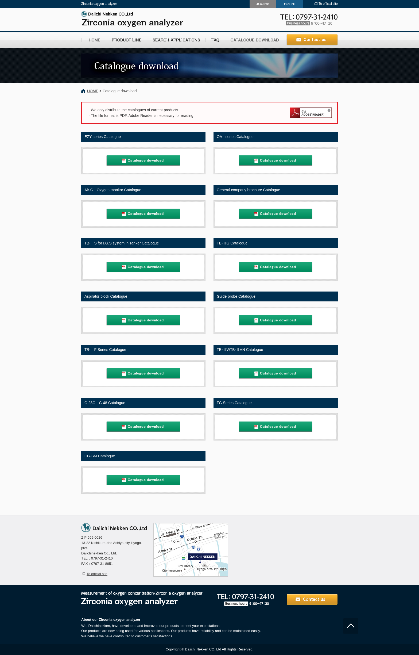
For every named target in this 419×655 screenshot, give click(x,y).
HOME (93, 40)
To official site (328, 4)
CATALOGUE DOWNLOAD (253, 40)
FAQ (215, 40)
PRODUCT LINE (126, 40)
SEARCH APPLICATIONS (176, 40)
